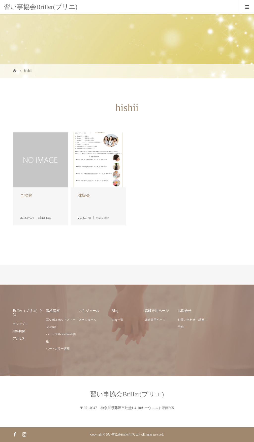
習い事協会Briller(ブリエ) (40, 6)
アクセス (19, 338)
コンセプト (20, 324)
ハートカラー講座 (58, 348)
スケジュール (87, 320)
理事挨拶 (19, 331)
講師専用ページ (155, 320)
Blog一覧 (117, 320)
